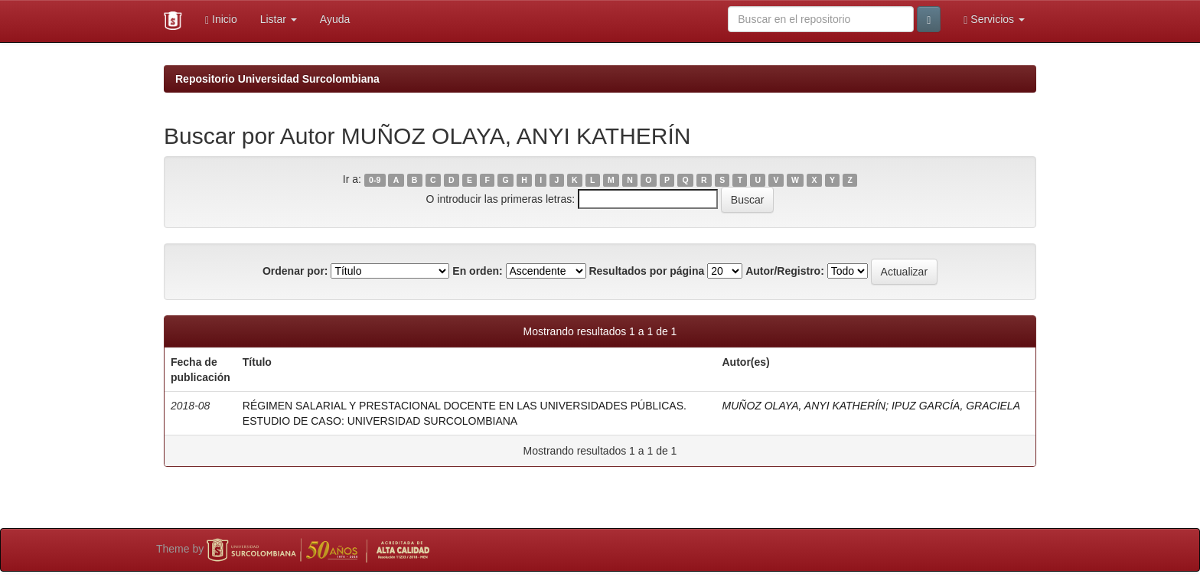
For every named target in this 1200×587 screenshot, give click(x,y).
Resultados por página (646, 271)
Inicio (221, 19)
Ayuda (335, 19)
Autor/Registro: (784, 271)
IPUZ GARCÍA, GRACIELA (956, 405)
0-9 (374, 179)
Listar (278, 19)
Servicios (994, 19)
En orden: (477, 271)
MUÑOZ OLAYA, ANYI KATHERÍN (804, 405)
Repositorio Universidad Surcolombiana (277, 79)
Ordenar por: (295, 271)
